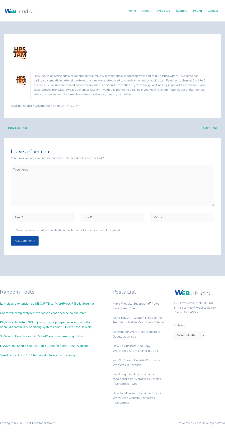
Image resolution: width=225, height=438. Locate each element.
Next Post (212, 128)
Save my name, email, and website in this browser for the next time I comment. (68, 231)
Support (181, 11)
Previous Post (15, 128)
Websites (163, 11)
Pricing (197, 11)
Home (132, 11)
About (146, 11)
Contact (213, 11)
